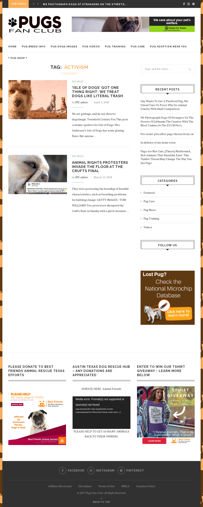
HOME (12, 46)
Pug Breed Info (34, 46)
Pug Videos (91, 46)
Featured (149, 193)
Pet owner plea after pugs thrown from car (167, 134)
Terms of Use (106, 486)
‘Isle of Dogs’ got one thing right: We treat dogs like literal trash (97, 91)
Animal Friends (111, 389)
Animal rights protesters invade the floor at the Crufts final (100, 166)
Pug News (78, 81)
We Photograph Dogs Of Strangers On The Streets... (85, 4)
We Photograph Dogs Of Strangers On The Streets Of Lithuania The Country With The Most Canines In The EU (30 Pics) (167, 121)
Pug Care (138, 46)
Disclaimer (85, 486)
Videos (148, 227)
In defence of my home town (158, 142)
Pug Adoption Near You (168, 46)
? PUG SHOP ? (17, 58)
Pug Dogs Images (64, 46)
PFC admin (81, 102)
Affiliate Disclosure (60, 486)
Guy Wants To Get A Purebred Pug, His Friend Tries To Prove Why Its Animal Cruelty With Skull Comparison (164, 105)
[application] (101, 412)
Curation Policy (145, 486)
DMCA (125, 486)
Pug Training (115, 46)
